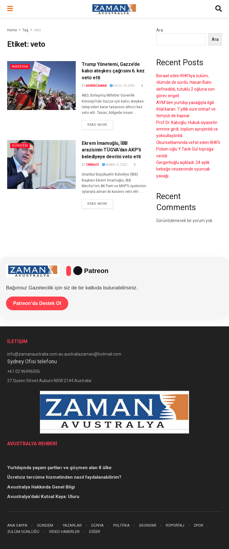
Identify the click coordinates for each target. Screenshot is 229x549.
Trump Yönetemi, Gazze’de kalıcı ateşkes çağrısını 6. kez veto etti (113, 70)
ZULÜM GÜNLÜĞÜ (23, 531)
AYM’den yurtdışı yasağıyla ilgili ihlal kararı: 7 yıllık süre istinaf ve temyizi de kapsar (186, 109)
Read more (100, 124)
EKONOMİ (147, 525)
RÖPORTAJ (175, 525)
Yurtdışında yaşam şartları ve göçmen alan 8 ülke (59, 467)
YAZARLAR (72, 525)
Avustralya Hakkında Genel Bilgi (41, 487)
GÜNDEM (45, 525)
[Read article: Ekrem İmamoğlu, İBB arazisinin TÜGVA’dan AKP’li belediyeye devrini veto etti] (41, 164)
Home (12, 30)
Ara (159, 30)
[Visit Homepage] (114, 9)
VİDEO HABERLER (64, 531)
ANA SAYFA (17, 525)
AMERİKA (20, 67)
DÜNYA (97, 525)
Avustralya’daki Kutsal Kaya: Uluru (43, 496)
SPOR (198, 525)
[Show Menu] (10, 9)
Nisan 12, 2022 (114, 164)
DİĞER (94, 531)
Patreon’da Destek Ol (37, 303)
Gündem (20, 146)
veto (37, 30)
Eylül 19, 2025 (122, 85)
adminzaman (96, 85)
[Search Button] (218, 9)
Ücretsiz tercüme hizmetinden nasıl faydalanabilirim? (64, 477)
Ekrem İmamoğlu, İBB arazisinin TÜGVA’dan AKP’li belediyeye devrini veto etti (111, 149)
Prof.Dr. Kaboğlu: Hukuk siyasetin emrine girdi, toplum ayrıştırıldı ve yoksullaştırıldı (187, 129)
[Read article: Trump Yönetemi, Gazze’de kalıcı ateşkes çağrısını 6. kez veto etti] (41, 85)
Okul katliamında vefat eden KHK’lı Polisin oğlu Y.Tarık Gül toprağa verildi (188, 149)
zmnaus (92, 164)
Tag (25, 30)
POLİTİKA (121, 525)
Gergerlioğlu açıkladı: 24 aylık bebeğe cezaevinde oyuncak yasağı (183, 169)
